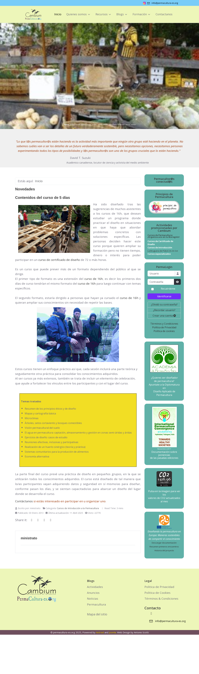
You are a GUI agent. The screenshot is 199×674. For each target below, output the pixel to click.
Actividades (95, 587)
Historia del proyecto (164, 550)
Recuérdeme (168, 288)
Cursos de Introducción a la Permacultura (78, 508)
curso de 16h (93, 279)
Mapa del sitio (97, 614)
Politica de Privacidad (159, 587)
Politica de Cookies (157, 593)
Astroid (100, 632)
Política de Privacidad (164, 327)
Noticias (92, 598)
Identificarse (164, 296)
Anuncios (93, 593)
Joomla (112, 632)
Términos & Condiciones (161, 598)
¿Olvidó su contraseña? (164, 304)
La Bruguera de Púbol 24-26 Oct (163, 250)
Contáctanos (24, 501)
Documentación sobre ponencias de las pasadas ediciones (164, 454)
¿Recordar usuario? (164, 310)
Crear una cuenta (164, 315)
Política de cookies (164, 331)
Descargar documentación (164, 542)
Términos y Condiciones (164, 323)
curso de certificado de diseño (59, 260)
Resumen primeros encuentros (164, 546)
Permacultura (96, 604)
